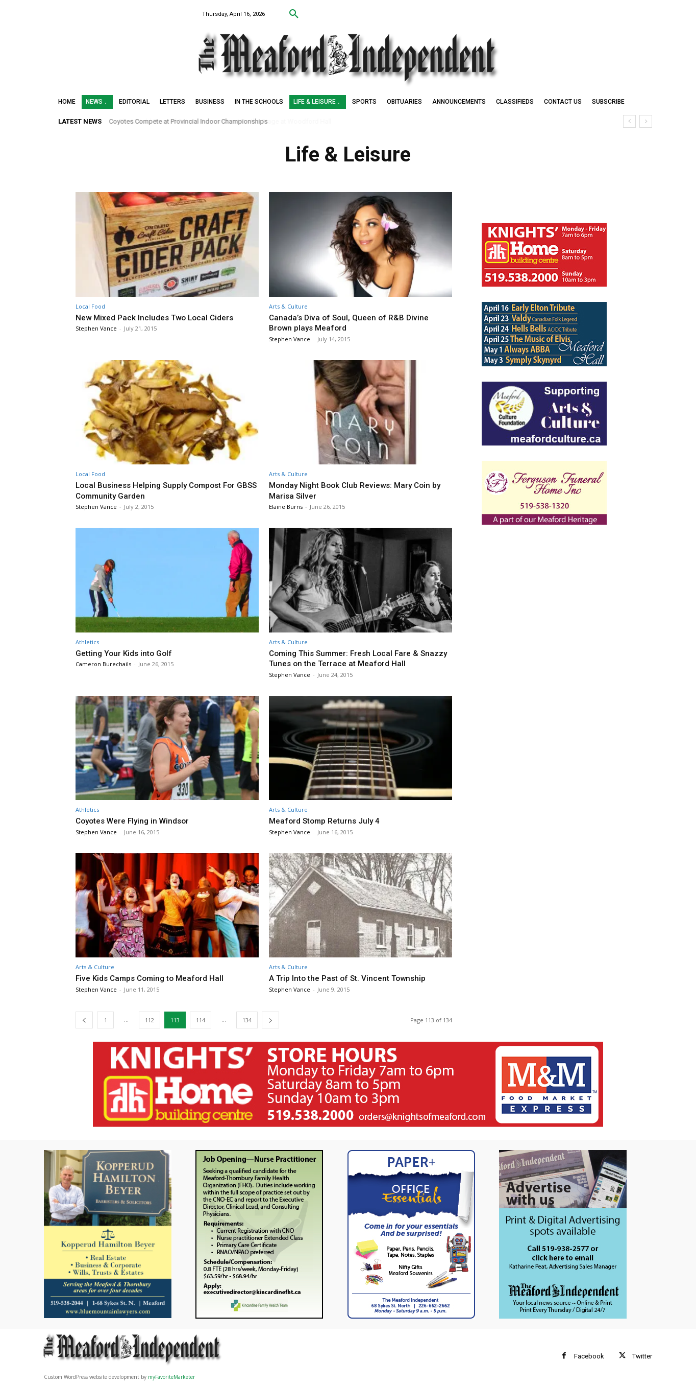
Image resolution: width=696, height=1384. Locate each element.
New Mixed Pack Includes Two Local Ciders (161, 317)
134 (247, 1020)
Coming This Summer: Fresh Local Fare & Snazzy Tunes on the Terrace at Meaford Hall (357, 658)
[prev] (629, 121)
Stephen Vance (96, 328)
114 (200, 1020)
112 (149, 1020)
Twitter (642, 1356)
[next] (645, 121)
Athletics (87, 642)
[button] (294, 14)
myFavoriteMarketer (171, 1376)
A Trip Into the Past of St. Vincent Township (354, 978)
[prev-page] (84, 1020)
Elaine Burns (286, 506)
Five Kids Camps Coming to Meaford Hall (155, 978)
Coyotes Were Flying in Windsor (137, 820)
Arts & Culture (288, 306)
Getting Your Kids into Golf (127, 653)
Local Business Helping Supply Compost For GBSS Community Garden (162, 490)
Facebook (589, 1356)
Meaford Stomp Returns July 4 (329, 820)
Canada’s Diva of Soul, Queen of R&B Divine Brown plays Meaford (353, 322)
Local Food (90, 306)
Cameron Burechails (103, 664)
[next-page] (270, 1020)
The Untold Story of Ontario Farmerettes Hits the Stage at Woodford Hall (223, 121)
